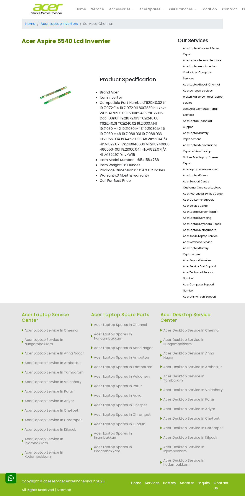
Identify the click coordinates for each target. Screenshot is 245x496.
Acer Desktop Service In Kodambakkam (183, 462)
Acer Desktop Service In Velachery (193, 390)
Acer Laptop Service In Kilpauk (50, 429)
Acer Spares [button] (150, 9)
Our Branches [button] (181, 9)
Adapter (187, 482)
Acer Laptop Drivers (195, 175)
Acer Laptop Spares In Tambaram (123, 367)
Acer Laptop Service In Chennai (51, 330)
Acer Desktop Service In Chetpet (191, 418)
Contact (229, 9)
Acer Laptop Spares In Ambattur (122, 357)
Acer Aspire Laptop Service (200, 236)
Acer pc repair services (198, 90)
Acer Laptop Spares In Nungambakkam (113, 336)
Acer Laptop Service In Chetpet (51, 410)
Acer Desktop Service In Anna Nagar (188, 355)
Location (209, 9)
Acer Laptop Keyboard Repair (202, 224)
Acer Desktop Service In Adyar (189, 409)
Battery (169, 482)
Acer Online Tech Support (199, 296)
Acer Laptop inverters (59, 23)
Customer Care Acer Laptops (202, 187)
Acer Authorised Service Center (203, 193)
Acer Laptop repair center (199, 66)
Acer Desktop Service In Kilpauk (190, 437)
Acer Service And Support (199, 266)
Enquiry (204, 482)
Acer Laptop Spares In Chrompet (122, 414)
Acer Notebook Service (197, 242)
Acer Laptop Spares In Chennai (120, 325)
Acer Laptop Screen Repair (200, 212)
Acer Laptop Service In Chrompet (53, 420)
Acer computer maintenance (202, 60)
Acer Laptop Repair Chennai (201, 84)
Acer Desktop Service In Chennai (191, 330)
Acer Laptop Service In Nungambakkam (43, 342)
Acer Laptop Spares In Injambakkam (113, 435)
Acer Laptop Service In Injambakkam (43, 441)
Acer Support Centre (196, 181)
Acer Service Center (195, 206)
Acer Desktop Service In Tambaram (183, 378)
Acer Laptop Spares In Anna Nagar (123, 348)
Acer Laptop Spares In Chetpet (120, 405)
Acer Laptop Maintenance (200, 145)
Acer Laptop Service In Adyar (49, 401)
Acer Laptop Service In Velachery (53, 382)
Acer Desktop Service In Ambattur (192, 367)
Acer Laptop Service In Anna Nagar (54, 353)
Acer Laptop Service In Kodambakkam (43, 454)
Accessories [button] (120, 9)
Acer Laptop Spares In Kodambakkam (113, 449)
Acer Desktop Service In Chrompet (193, 428)
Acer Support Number (197, 260)
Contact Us (221, 485)
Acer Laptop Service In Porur (48, 391)
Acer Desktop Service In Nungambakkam (183, 342)
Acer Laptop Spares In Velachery (122, 376)
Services (152, 482)
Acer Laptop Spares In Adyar (118, 395)
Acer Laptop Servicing (197, 218)
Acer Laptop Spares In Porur (118, 386)
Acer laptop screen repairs (200, 169)
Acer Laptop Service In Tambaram (53, 372)
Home (80, 9)
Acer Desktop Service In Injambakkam (183, 449)
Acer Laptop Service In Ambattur (52, 363)
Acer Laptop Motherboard (199, 230)
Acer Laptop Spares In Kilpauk (119, 424)
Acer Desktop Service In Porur (188, 399)
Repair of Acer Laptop (197, 151)
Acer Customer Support (198, 199)
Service (97, 9)
